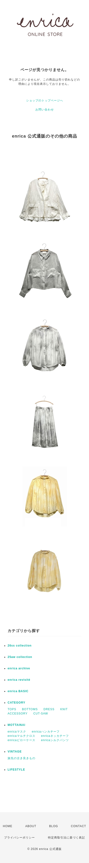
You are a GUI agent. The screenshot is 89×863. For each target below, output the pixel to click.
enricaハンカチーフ (46, 731)
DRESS (48, 709)
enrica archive (19, 668)
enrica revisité (19, 679)
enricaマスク (17, 731)
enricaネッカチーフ (55, 736)
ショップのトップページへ (44, 100)
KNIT (64, 709)
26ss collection (20, 645)
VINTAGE (15, 751)
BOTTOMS (30, 709)
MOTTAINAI (16, 725)
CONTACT (78, 826)
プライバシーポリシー (19, 837)
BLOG (53, 826)
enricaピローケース (21, 740)
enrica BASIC (18, 691)
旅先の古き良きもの (21, 758)
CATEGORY (16, 702)
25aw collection (20, 657)
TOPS (12, 709)
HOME (7, 826)
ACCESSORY (18, 713)
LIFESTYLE (16, 769)
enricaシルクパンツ (55, 740)
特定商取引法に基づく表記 (66, 837)
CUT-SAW (40, 713)
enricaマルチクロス (21, 736)
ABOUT (30, 826)
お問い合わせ (44, 109)
